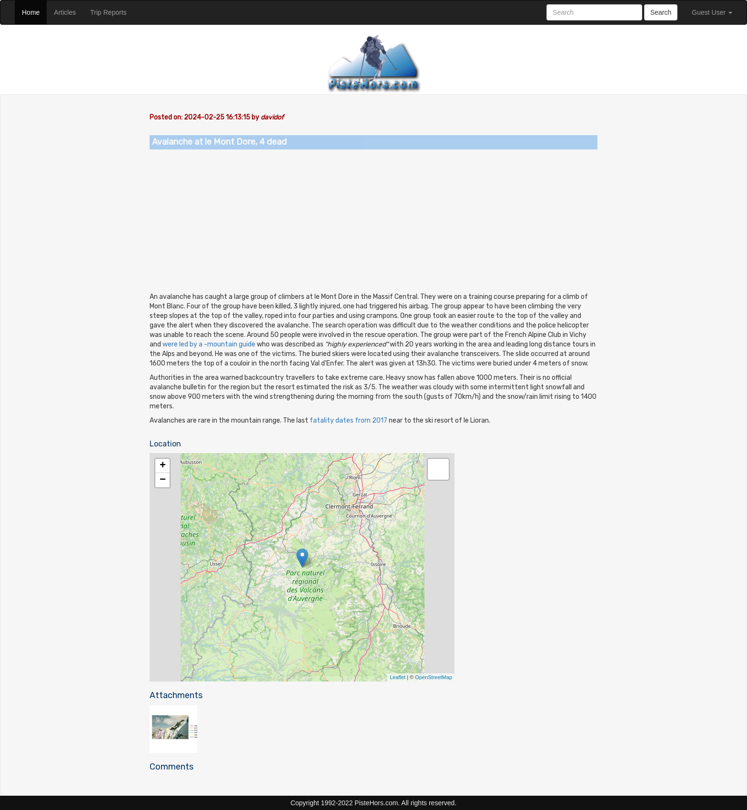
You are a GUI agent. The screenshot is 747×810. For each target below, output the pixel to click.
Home (34, 11)
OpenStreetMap (433, 677)
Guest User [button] (712, 12)
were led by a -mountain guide (208, 344)
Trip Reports (112, 11)
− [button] (163, 480)
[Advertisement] (373, 220)
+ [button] (163, 466)
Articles (68, 11)
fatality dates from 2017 (348, 420)
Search (660, 12)
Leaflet (397, 677)
